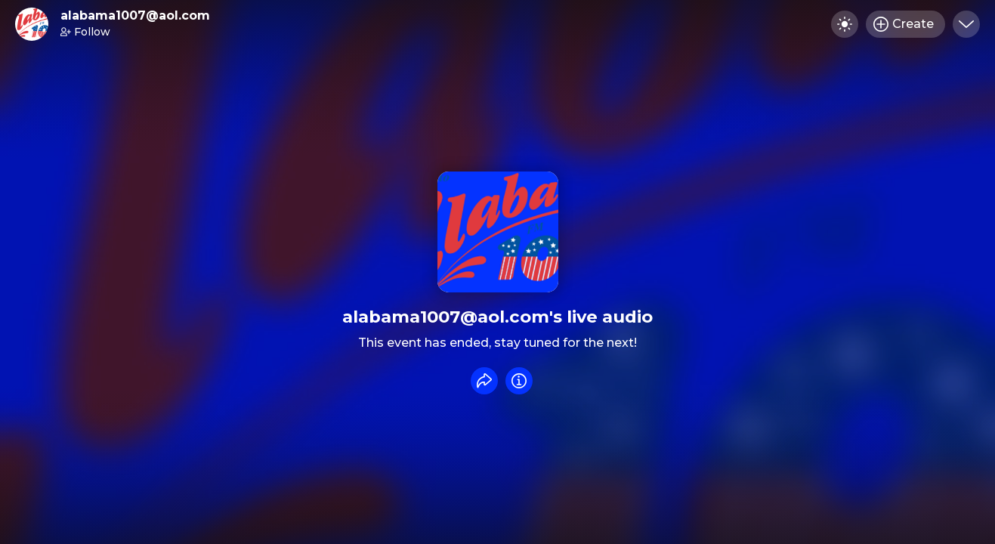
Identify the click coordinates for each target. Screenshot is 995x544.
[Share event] (484, 380)
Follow (85, 32)
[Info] (519, 380)
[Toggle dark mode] (844, 24)
